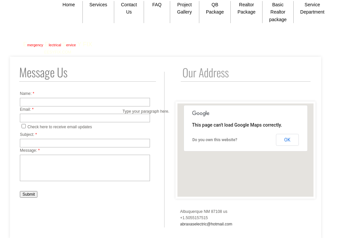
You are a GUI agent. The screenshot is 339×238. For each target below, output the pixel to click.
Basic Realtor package (278, 12)
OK (287, 139)
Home (69, 4)
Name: (27, 93)
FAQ (157, 4)
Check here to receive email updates (57, 126)
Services (98, 4)
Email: (26, 109)
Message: (30, 150)
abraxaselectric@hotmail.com (206, 224)
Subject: (28, 134)
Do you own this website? (214, 140)
